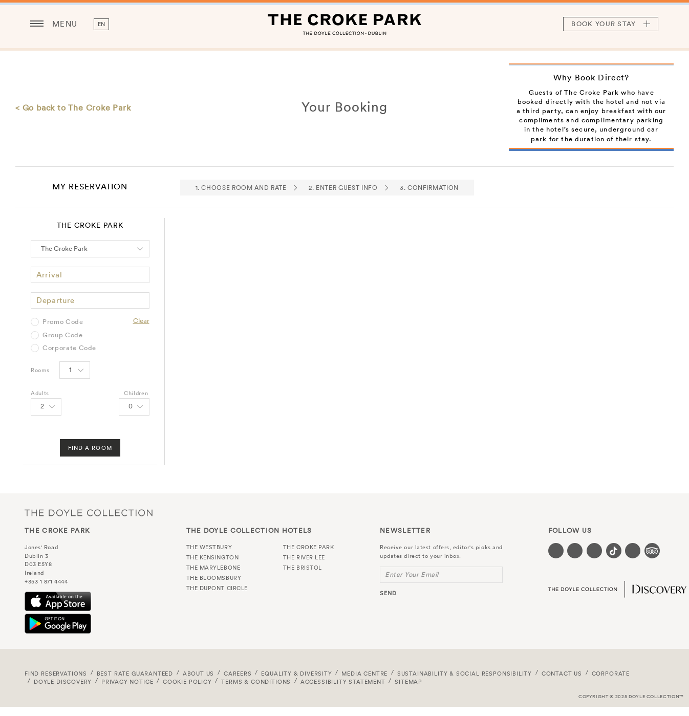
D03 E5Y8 (38, 564)
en (101, 24)
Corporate (611, 673)
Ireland (34, 573)
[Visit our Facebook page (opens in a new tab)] (556, 550)
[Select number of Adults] (46, 407)
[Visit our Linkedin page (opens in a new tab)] (632, 550)
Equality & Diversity (296, 673)
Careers (238, 673)
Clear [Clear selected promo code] (141, 320)
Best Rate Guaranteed (135, 673)
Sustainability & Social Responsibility (464, 673)
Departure (55, 300)
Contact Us (562, 673)
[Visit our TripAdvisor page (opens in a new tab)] (652, 550)
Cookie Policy (187, 682)
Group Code (62, 335)
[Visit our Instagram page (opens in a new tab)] (594, 550)
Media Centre (364, 673)
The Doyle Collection (89, 512)
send (388, 593)
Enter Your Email (412, 574)
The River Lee (304, 557)
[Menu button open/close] (37, 24)
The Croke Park (344, 24)
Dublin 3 (36, 556)
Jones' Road (41, 547)
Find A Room (90, 448)
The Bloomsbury (214, 578)
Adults (40, 393)
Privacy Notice (127, 682)
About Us (198, 673)
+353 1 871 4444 (46, 581)
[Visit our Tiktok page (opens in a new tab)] (613, 550)
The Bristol (302, 567)
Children (136, 393)
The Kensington (212, 557)
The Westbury (209, 547)
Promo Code (62, 322)
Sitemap (408, 682)
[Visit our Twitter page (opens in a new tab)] (575, 550)
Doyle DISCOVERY (63, 682)
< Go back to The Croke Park (73, 107)
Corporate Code (69, 348)
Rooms (40, 370)
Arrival (49, 274)
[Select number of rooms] (75, 370)
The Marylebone (213, 567)
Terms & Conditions (256, 682)
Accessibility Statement (342, 682)
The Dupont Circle (217, 588)
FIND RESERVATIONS (56, 673)
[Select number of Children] (134, 407)
